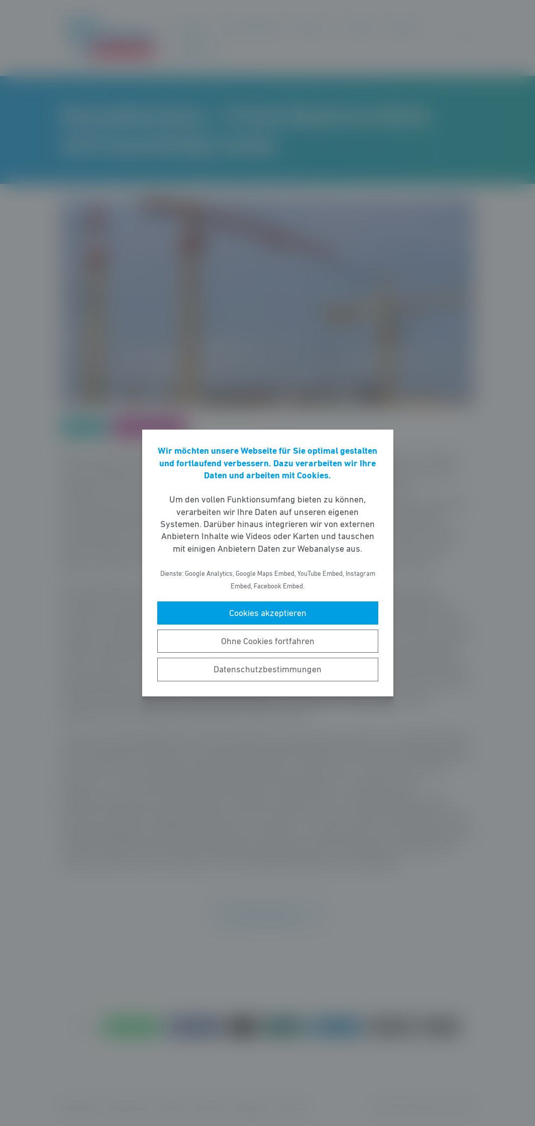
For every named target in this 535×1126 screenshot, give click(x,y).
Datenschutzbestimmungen (267, 669)
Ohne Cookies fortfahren (267, 641)
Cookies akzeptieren (267, 613)
